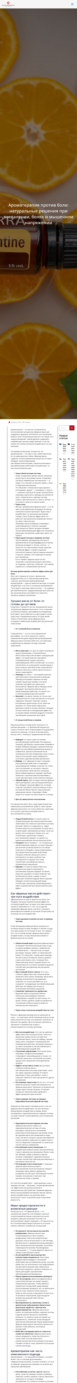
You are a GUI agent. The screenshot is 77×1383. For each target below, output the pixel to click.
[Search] (71, 988)
